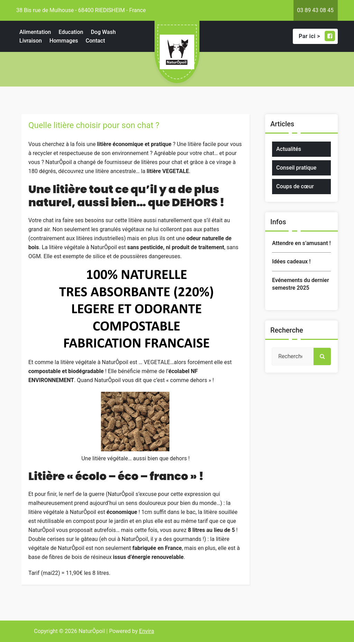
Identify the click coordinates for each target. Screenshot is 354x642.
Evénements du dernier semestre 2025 (300, 284)
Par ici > (317, 36)
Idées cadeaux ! (291, 261)
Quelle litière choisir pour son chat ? (93, 125)
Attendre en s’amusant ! (301, 243)
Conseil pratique (296, 167)
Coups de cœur (295, 186)
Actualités (288, 149)
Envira (146, 631)
